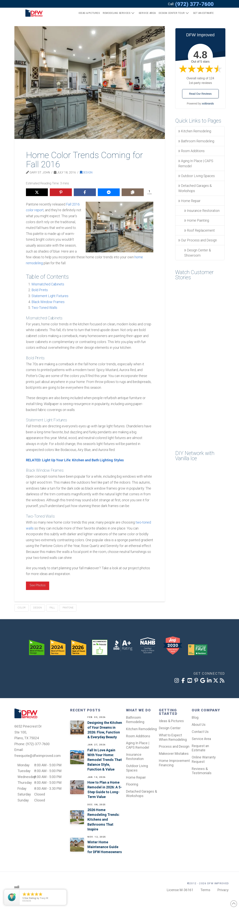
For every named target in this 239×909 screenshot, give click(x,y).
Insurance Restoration (202, 211)
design (37, 607)
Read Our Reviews (200, 93)
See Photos (38, 585)
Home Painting (196, 220)
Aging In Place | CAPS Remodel (195, 163)
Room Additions (191, 151)
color (21, 607)
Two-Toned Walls (44, 308)
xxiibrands (208, 103)
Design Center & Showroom (197, 252)
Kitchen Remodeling (194, 131)
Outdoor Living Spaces (196, 176)
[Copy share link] (133, 192)
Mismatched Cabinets (48, 284)
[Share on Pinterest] (61, 192)
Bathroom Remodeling (196, 141)
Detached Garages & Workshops (195, 188)
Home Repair (189, 201)
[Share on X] (37, 192)
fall (52, 607)
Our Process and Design (197, 240)
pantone (68, 607)
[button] (202, 13)
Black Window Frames (48, 302)
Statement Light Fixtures (50, 296)
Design (86, 172)
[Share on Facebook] (85, 192)
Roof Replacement (199, 230)
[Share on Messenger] (109, 192)
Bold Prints (40, 290)
